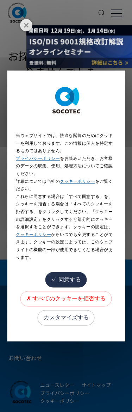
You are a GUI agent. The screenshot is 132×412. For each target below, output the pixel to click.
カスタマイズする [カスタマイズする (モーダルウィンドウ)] (66, 318)
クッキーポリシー (77, 181)
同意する (66, 280)
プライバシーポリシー (38, 158)
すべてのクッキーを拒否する (66, 299)
